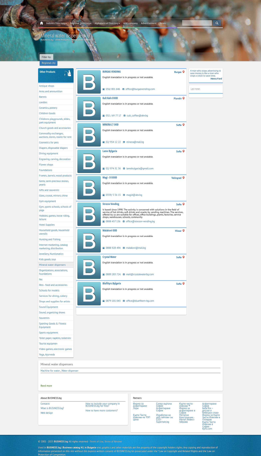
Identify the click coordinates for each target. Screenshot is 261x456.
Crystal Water (109, 253)
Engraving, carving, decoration (55, 154)
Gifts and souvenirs (49, 186)
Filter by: (46, 57)
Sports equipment (48, 328)
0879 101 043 (112, 296)
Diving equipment (48, 149)
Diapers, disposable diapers (53, 144)
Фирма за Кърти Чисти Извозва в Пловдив (211, 413)
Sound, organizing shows (52, 308)
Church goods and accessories (55, 123)
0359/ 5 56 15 (112, 190)
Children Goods (47, 109)
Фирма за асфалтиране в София (187, 406)
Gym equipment (47, 197)
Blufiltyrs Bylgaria (112, 279)
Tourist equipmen (48, 339)
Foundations (45, 165)
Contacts (45, 399)
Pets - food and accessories (53, 280)
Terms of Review (113, 436)
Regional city (62, 57)
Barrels (42, 92)
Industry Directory (56, 23)
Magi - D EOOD (110, 173)
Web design (47, 408)
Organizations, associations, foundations (53, 268)
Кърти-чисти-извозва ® (186, 400)
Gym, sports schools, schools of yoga (55, 204)
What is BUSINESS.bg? (52, 404)
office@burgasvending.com (138, 84)
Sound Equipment (48, 302)
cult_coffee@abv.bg (136, 111)
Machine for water (50, 366)
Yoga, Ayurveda (47, 350)
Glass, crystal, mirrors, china (53, 191)
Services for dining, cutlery (53, 291)
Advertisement (148, 23)
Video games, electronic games (55, 344)
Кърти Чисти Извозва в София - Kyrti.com (209, 420)
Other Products (47, 67)
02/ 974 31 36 (112, 164)
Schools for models (49, 286)
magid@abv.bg (132, 190)
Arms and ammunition (50, 87)
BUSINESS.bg (61, 436)
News (163, 23)
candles (43, 98)
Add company (130, 23)
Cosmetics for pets (49, 138)
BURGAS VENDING (112, 67)
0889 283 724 (112, 270)
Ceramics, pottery (48, 103)
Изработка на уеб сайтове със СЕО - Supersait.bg (164, 414)
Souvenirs (44, 313)
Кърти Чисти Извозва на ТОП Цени (141, 413)
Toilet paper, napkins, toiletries (55, 333)
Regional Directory (80, 23)
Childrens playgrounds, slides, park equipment (54, 116)
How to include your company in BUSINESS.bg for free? (103, 400)
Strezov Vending (111, 200)
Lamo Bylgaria (110, 147)
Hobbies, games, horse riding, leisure (54, 213)
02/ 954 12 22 (112, 137)
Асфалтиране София (209, 400)
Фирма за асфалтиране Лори (140, 401)
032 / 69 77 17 (112, 111)
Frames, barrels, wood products (55, 171)
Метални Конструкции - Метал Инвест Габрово (186, 414)
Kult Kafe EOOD (110, 94)
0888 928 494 (112, 243)
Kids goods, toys (47, 255)
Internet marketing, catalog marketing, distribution (53, 242)
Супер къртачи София (164, 400)
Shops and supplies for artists (54, 297)
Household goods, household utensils (54, 228)
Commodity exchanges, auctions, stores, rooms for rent (55, 131)
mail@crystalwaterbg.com (138, 270)
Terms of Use (96, 436)
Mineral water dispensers (52, 260)
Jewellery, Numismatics (51, 249)
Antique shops (46, 81)
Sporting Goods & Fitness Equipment (52, 321)
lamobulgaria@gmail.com (138, 164)
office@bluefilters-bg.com (138, 296)
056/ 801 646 (111, 84)
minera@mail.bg (133, 137)
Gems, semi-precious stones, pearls (54, 178)
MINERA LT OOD (111, 120)
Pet (40, 275)
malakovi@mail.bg (134, 243)
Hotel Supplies (47, 220)
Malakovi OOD (110, 226)
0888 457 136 (111, 217)
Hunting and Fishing (49, 235)
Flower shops (46, 160)
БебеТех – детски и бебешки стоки (210, 406)
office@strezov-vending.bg (139, 217)
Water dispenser (70, 366)
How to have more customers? (102, 406)
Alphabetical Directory (107, 23)
